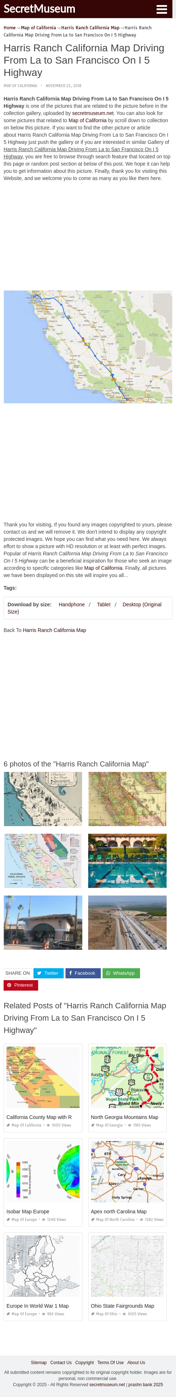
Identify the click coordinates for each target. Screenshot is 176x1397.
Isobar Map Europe (27, 1211)
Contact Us (61, 1362)
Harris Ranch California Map (54, 630)
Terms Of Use (111, 1362)
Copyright (84, 1362)
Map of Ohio (104, 1314)
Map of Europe (21, 1219)
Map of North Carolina (113, 1219)
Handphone (72, 604)
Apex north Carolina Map (119, 1211)
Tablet (103, 604)
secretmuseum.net (92, 113)
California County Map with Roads (44, 1117)
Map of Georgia (107, 1125)
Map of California (20, 86)
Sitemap (39, 1362)
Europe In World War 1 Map (37, 1306)
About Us (136, 1362)
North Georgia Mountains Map (125, 1117)
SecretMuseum (39, 8)
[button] (161, 8)
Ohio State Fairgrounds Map (122, 1306)
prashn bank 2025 (145, 1384)
